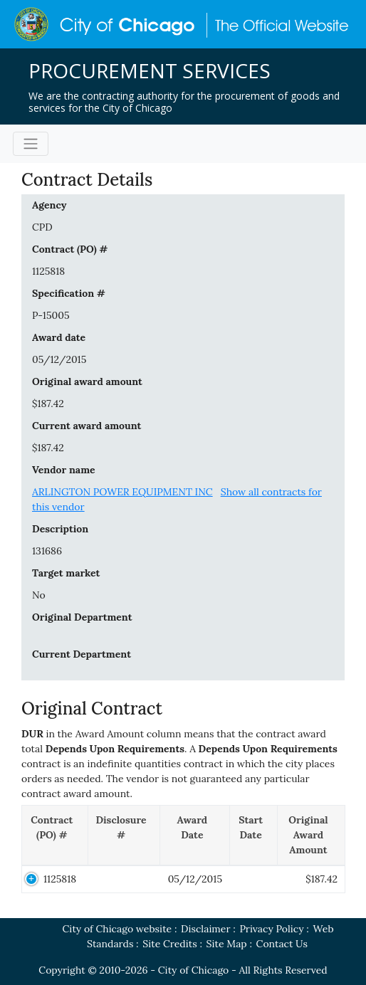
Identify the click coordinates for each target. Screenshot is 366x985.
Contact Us (282, 943)
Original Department (82, 617)
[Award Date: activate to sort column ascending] (195, 835)
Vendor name (63, 469)
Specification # (68, 293)
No (39, 595)
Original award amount (87, 381)
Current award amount (86, 425)
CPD (42, 227)
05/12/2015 (59, 359)
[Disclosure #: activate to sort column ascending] (124, 835)
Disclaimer (205, 928)
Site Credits (169, 943)
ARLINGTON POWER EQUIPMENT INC (122, 491)
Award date (58, 337)
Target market (66, 573)
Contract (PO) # (70, 249)
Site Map (226, 943)
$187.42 (48, 403)
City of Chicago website (117, 928)
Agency (49, 205)
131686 (47, 550)
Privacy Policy (271, 928)
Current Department (81, 654)
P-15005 (51, 315)
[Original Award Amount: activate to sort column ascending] (311, 835)
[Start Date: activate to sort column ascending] (254, 835)
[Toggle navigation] (30, 144)
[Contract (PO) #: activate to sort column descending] (55, 835)
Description (60, 528)
